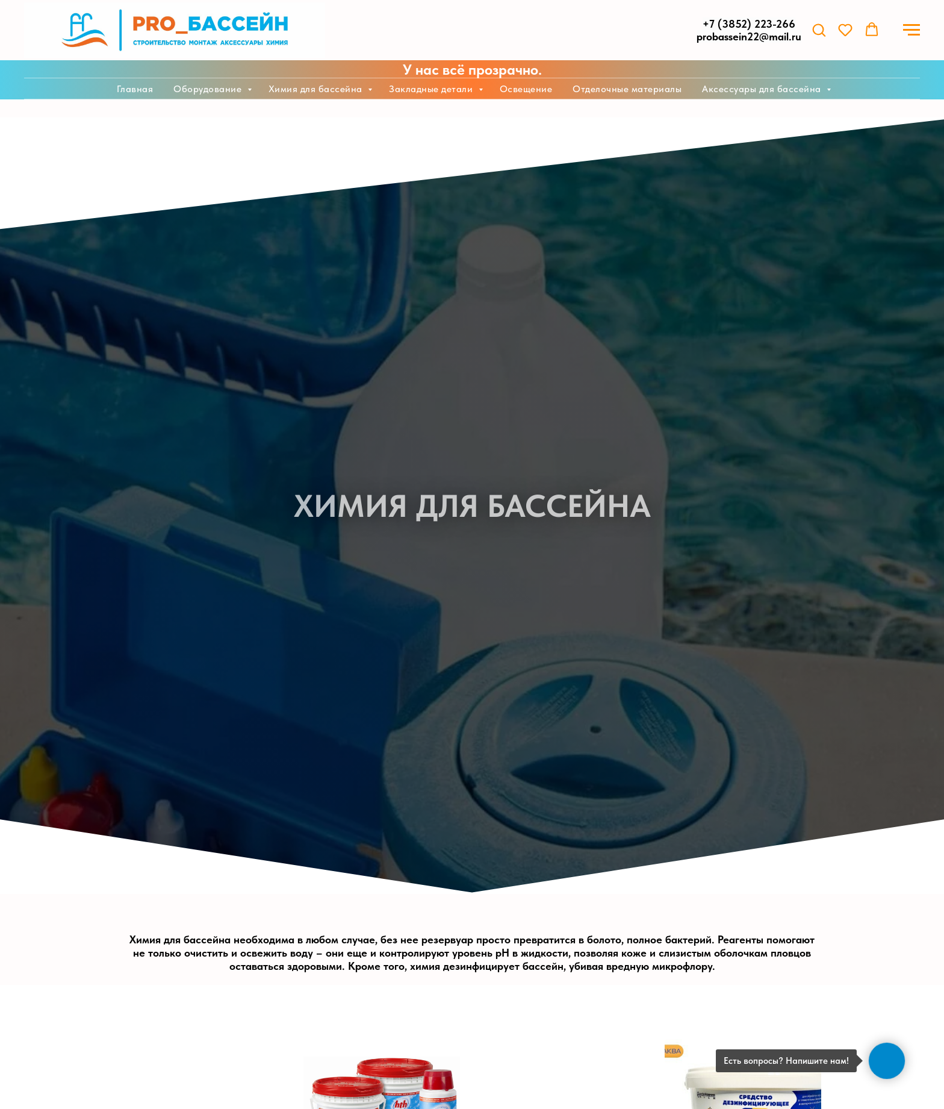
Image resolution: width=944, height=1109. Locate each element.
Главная (135, 89)
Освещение (526, 89)
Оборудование (208, 89)
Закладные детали (432, 89)
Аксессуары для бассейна (763, 89)
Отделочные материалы (627, 89)
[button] (819, 29)
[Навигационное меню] (911, 30)
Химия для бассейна (317, 89)
